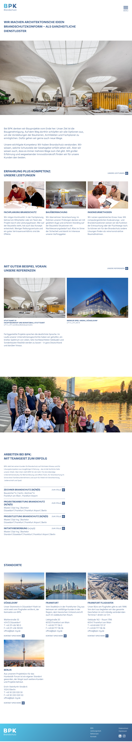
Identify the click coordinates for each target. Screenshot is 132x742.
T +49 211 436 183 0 (13, 626)
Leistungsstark (95, 732)
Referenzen (94, 734)
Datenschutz (123, 729)
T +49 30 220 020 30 (14, 693)
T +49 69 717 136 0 (54, 626)
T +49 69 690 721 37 (97, 626)
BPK (92, 729)
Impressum (123, 732)
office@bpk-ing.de (12, 631)
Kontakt (93, 737)
